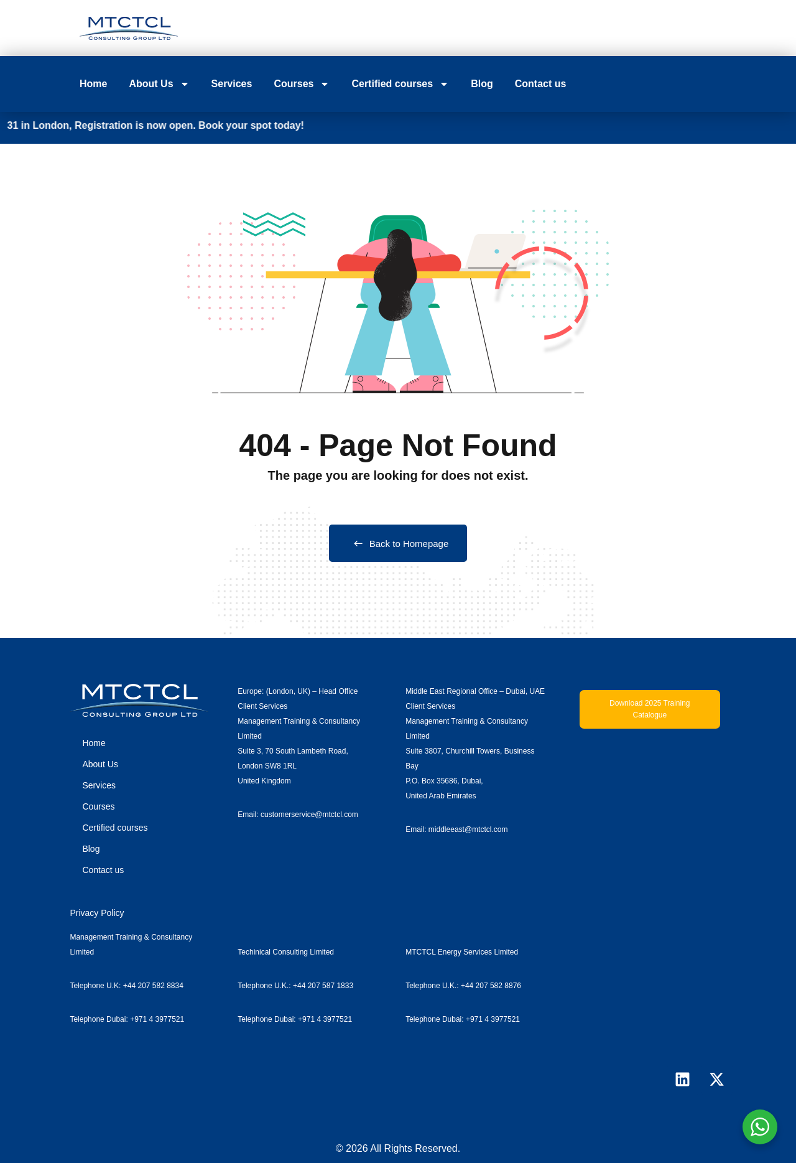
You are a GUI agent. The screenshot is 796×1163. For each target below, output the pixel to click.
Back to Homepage (398, 543)
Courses (302, 84)
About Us (159, 84)
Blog (482, 83)
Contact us (541, 83)
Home (93, 83)
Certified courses (400, 84)
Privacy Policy (97, 913)
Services (231, 83)
